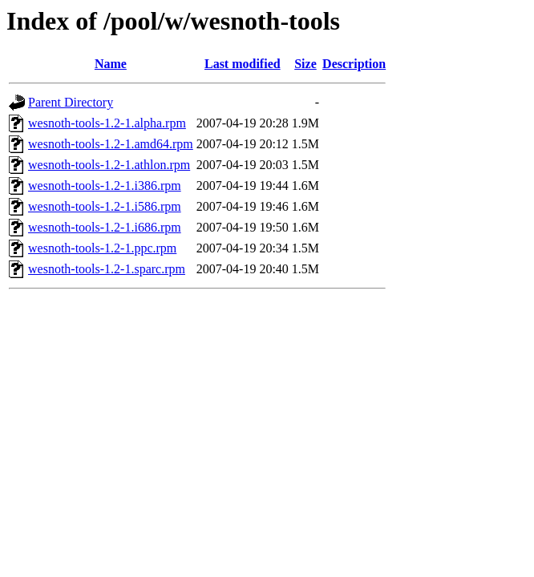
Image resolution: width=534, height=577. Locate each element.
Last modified (242, 64)
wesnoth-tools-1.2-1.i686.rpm (104, 227)
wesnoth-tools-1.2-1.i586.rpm (104, 206)
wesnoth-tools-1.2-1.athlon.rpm (109, 164)
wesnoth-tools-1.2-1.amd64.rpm (110, 144)
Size (305, 64)
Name (111, 64)
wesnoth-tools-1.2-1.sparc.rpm (106, 269)
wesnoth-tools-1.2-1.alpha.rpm (107, 123)
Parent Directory (70, 102)
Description (354, 64)
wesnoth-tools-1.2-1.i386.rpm (104, 185)
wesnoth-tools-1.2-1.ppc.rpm (102, 248)
